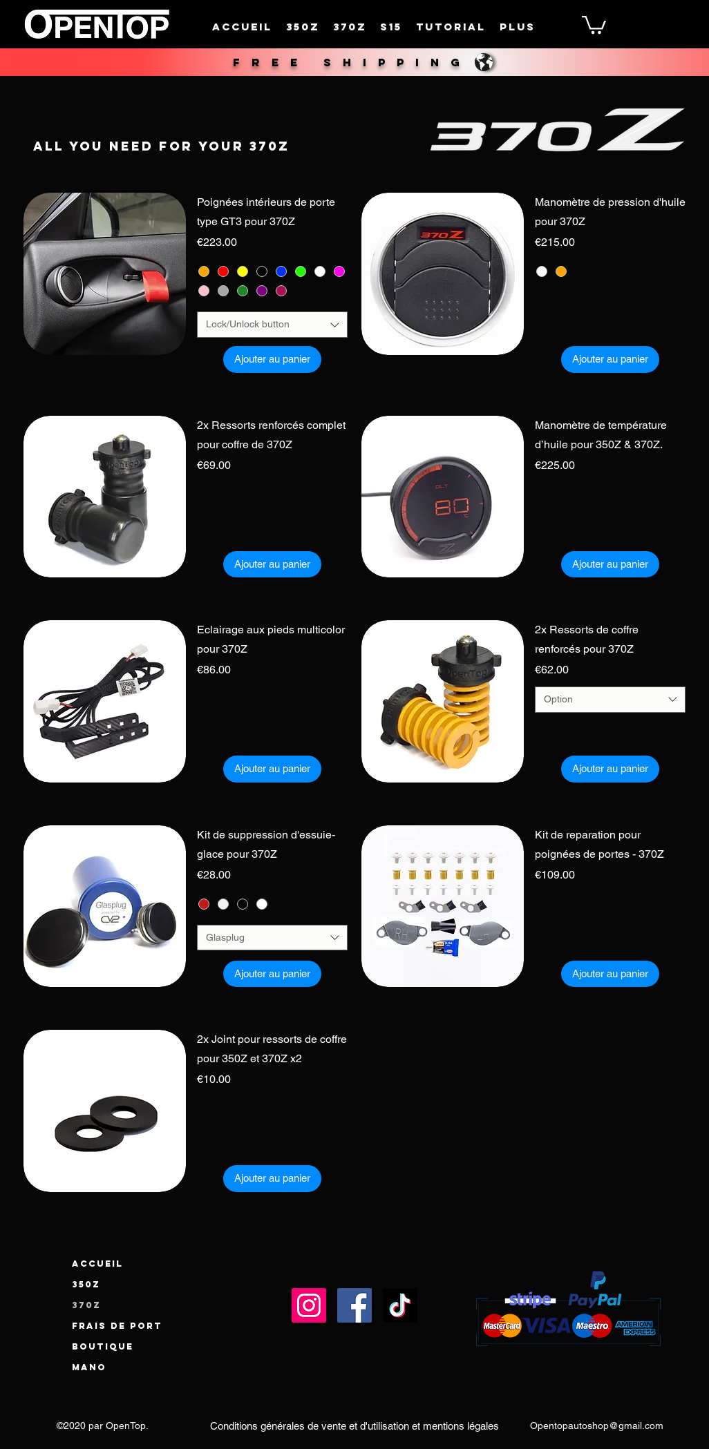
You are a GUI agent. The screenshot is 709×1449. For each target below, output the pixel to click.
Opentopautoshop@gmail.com (596, 1425)
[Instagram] (309, 1305)
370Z (86, 1305)
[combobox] (272, 324)
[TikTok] (400, 1305)
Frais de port (117, 1326)
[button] (594, 24)
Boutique (102, 1346)
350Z (86, 1284)
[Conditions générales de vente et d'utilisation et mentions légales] (354, 1426)
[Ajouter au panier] (272, 359)
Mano (89, 1367)
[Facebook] (354, 1305)
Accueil (97, 1263)
